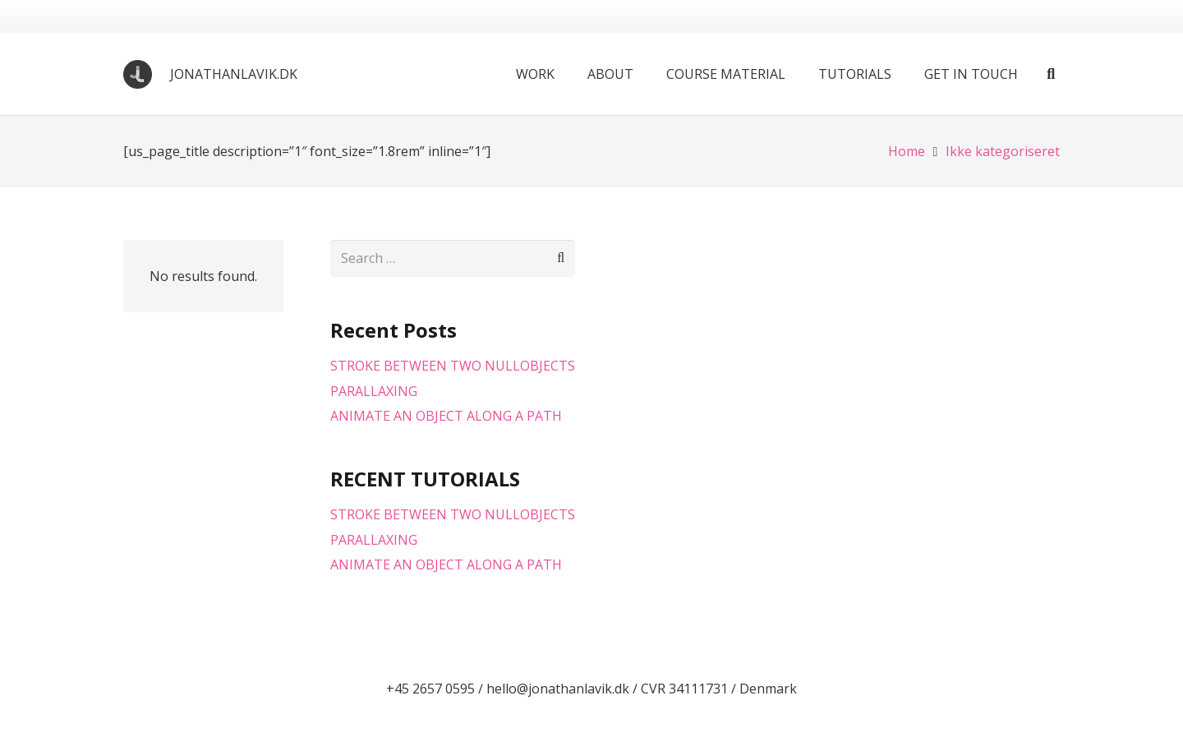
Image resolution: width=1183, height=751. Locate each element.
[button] (1050, 73)
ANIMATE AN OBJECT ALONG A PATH (446, 416)
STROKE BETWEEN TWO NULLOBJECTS (452, 366)
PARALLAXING (373, 391)
